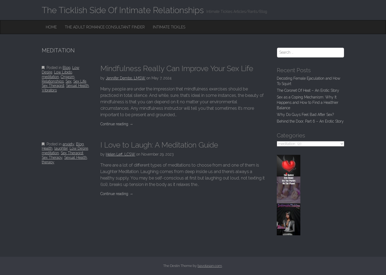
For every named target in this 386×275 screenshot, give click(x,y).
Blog (66, 67)
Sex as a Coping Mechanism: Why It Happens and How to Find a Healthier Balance (307, 102)
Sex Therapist (53, 85)
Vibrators (49, 90)
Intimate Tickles (169, 27)
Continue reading (116, 124)
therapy (48, 162)
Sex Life (79, 81)
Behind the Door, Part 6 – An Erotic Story (310, 121)
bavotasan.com (210, 266)
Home (51, 27)
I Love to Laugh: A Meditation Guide (159, 145)
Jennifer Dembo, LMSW (125, 78)
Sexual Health (77, 85)
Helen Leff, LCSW (120, 154)
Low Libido (63, 72)
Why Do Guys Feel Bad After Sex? (305, 114)
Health (47, 148)
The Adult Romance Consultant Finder (105, 27)
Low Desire (79, 148)
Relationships (53, 81)
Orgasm (67, 77)
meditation (50, 77)
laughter (61, 148)
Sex (68, 81)
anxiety (68, 144)
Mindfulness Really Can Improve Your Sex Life (176, 68)
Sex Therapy (52, 157)
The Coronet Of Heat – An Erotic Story (308, 90)
